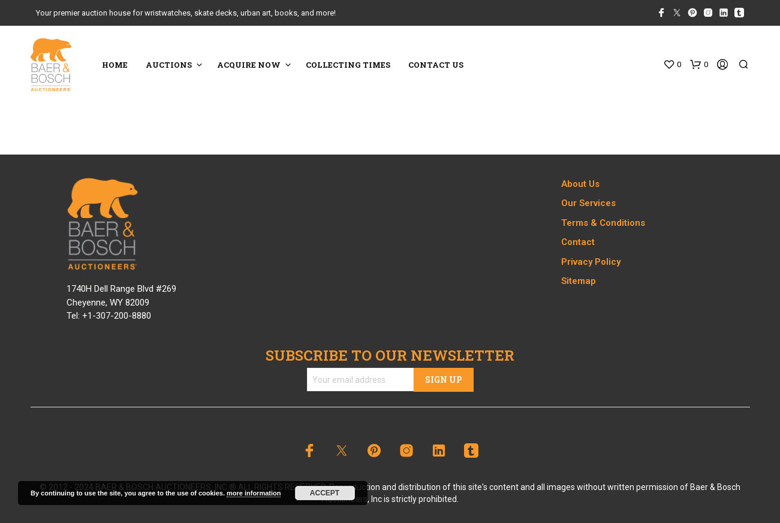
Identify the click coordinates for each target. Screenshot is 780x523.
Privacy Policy (591, 261)
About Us (580, 184)
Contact (578, 242)
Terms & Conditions (603, 222)
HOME (115, 64)
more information (254, 493)
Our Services (588, 203)
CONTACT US (435, 64)
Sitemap (578, 281)
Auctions (169, 64)
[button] (672, 65)
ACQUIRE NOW (249, 64)
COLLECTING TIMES (348, 64)
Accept (324, 493)
